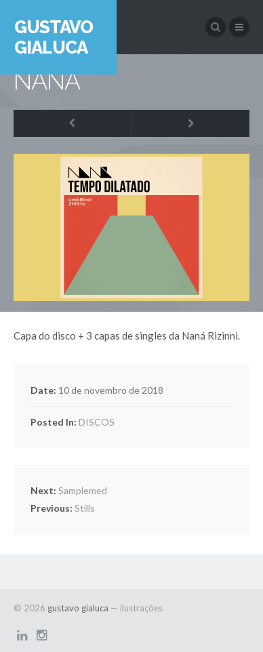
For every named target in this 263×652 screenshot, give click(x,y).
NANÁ (47, 80)
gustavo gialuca (53, 37)
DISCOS (97, 422)
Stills (63, 508)
